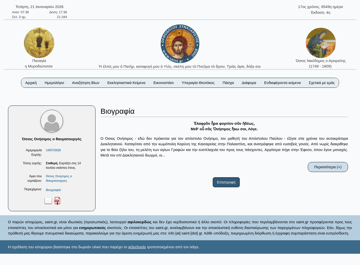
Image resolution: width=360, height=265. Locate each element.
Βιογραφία (53, 190)
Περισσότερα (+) (328, 167)
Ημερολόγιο (54, 82)
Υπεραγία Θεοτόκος (198, 82)
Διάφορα (249, 82)
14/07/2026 (53, 150)
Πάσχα (228, 82)
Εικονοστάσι (164, 82)
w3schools (137, 247)
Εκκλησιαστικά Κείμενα (126, 82)
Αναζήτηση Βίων (85, 82)
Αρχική (31, 82)
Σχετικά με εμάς (322, 82)
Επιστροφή (226, 182)
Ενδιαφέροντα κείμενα (282, 82)
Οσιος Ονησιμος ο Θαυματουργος (59, 178)
